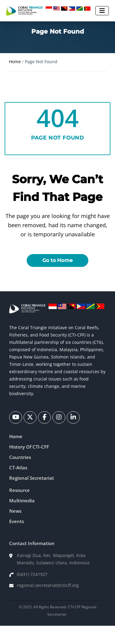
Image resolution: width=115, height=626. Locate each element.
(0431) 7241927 (32, 574)
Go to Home (57, 260)
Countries (20, 457)
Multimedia (22, 500)
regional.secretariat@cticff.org (48, 585)
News (15, 511)
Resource (19, 490)
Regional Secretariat (31, 478)
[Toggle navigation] (102, 10)
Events (16, 521)
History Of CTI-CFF (29, 447)
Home (15, 61)
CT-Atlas (18, 467)
